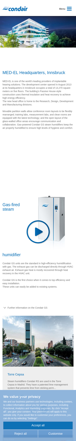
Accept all (38, 425)
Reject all (20, 433)
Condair (15, 8)
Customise (55, 433)
